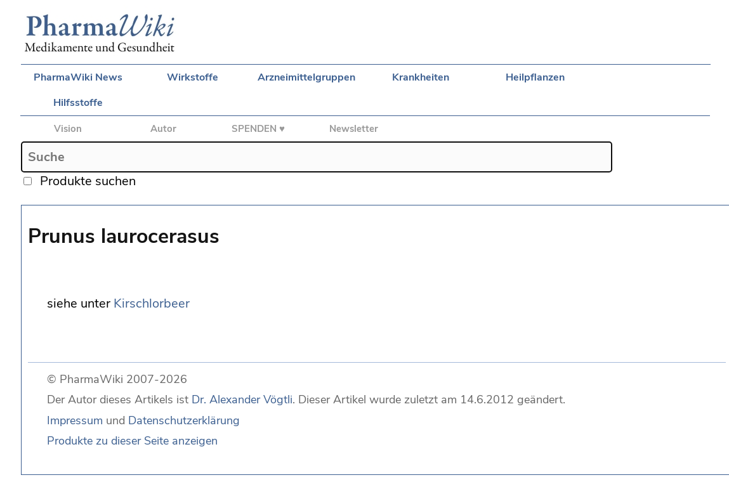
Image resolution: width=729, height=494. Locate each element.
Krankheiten (420, 77)
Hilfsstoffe (78, 103)
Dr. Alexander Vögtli (242, 399)
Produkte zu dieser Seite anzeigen (132, 440)
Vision (68, 128)
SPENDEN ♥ (258, 128)
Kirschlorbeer (152, 303)
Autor (163, 128)
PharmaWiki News (78, 77)
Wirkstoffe (192, 77)
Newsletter (353, 128)
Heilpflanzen (535, 77)
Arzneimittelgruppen (306, 77)
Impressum (75, 420)
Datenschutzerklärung (184, 420)
